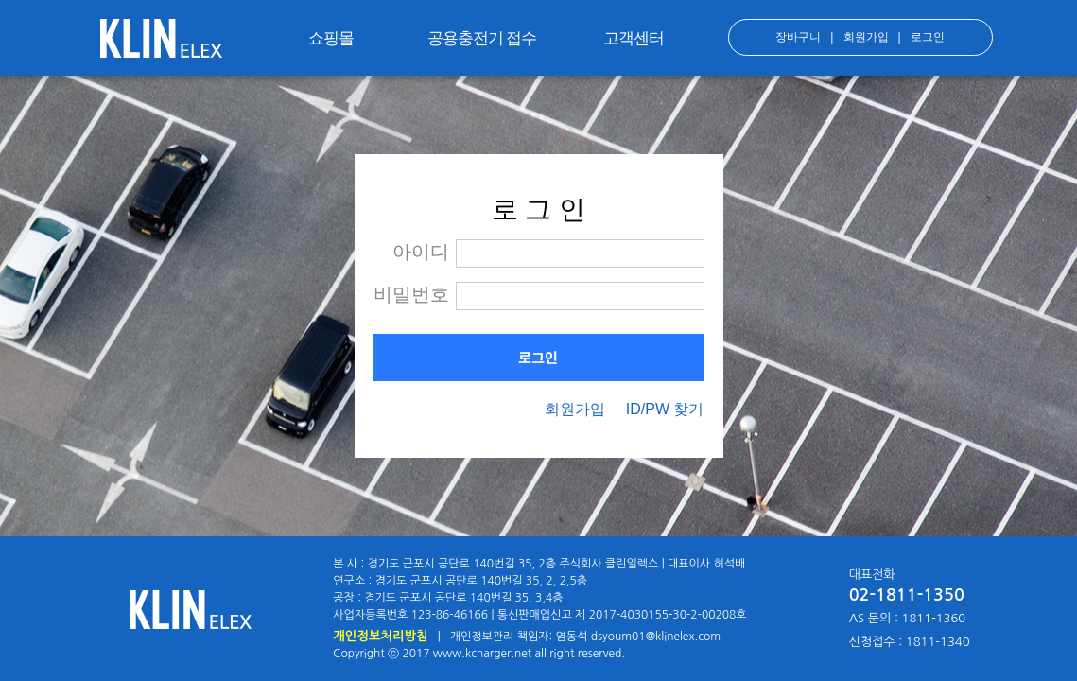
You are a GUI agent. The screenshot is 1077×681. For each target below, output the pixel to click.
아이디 (420, 251)
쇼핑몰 (331, 38)
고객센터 (633, 38)
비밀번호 (411, 294)
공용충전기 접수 (482, 38)
